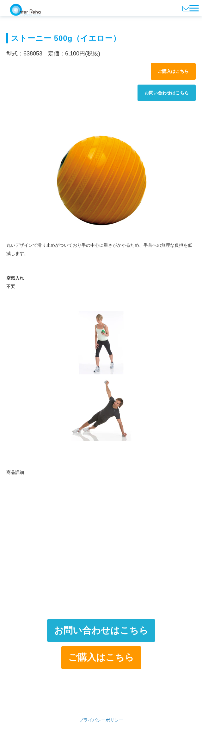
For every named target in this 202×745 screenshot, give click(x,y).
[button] (194, 8)
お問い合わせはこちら (166, 92)
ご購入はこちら (173, 71)
